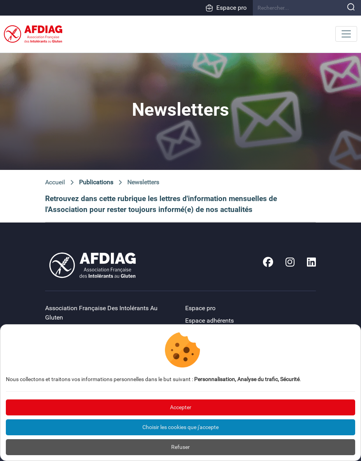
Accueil (55, 182)
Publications (96, 182)
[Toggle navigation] (346, 34)
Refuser (180, 447)
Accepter (180, 407)
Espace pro (226, 8)
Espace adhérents (209, 320)
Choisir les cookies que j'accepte (180, 427)
